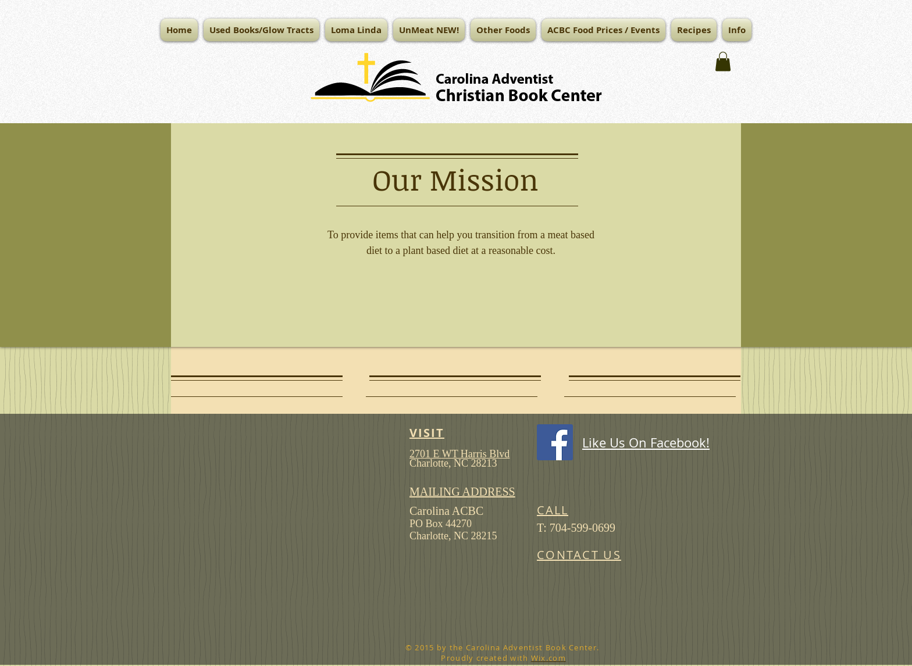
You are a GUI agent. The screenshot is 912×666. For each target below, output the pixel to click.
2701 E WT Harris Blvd (459, 454)
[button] (356, 30)
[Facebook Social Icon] (555, 442)
